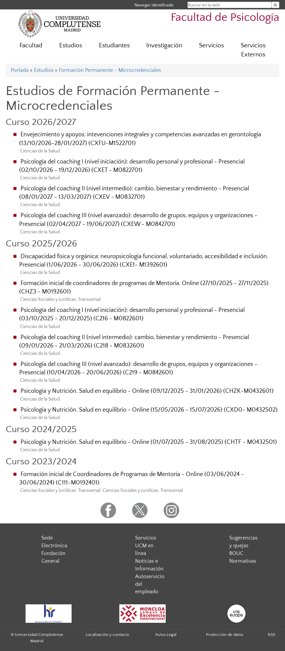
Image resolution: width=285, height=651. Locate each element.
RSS (271, 634)
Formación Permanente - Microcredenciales (110, 70)
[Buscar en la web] (275, 5)
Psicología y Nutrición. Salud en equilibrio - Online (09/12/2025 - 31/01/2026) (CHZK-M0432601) (147, 391)
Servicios (211, 45)
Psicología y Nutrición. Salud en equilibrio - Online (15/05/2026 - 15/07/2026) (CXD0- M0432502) (149, 410)
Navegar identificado (153, 5)
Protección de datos (224, 634)
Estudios (70, 45)
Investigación (164, 45)
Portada (20, 70)
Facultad (30, 45)
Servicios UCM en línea (145, 545)
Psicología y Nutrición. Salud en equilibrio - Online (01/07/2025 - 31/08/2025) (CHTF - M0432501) (149, 442)
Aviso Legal (165, 634)
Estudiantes (114, 45)
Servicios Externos (253, 50)
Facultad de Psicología (225, 17)
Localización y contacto (107, 634)
